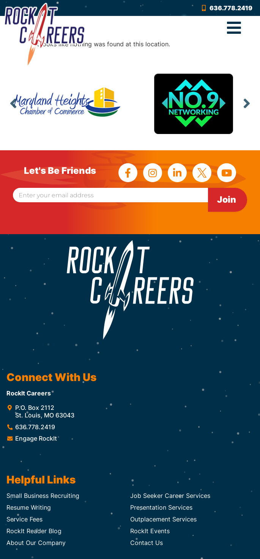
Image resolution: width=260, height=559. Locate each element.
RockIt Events (150, 531)
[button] (234, 28)
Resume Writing (28, 507)
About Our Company (36, 543)
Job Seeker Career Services (170, 496)
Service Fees (24, 519)
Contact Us (146, 543)
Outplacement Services (163, 519)
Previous (13, 103)
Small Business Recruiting (42, 496)
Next (247, 103)
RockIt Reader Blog (33, 531)
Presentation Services (161, 507)
